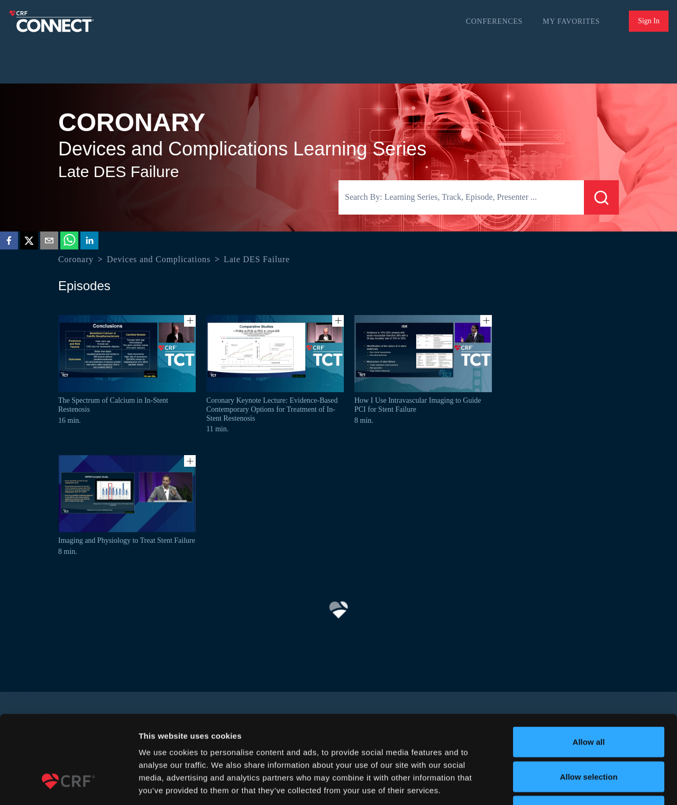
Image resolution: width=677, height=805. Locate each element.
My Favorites (571, 21)
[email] (49, 242)
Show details (555, 784)
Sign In (649, 21)
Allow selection (588, 701)
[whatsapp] (69, 242)
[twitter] (29, 242)
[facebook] (9, 242)
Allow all (589, 666)
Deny (589, 735)
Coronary (76, 259)
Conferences (494, 21)
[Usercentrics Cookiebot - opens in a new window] (68, 784)
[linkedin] (89, 242)
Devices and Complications (159, 259)
